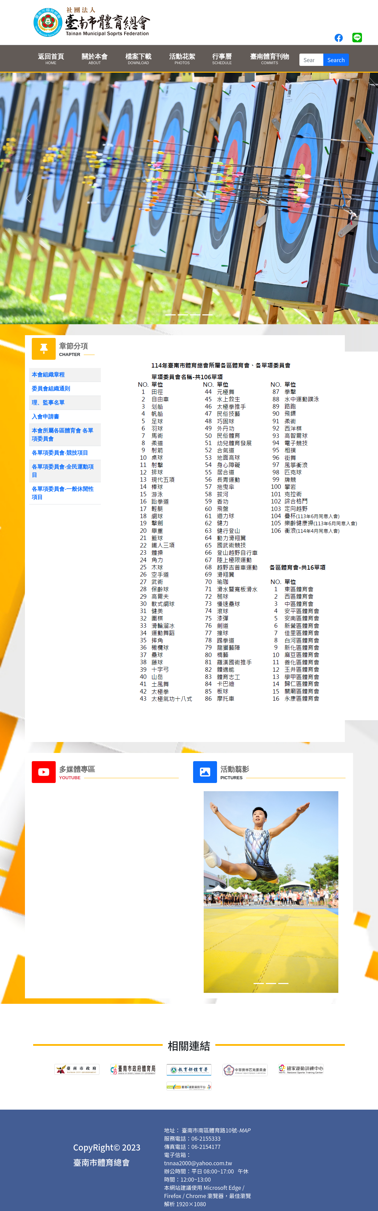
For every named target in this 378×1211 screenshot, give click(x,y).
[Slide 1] (183, 315)
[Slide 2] (195, 315)
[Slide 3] (207, 315)
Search (336, 60)
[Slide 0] (170, 315)
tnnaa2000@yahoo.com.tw (198, 1163)
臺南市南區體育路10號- (216, 1130)
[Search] (311, 60)
